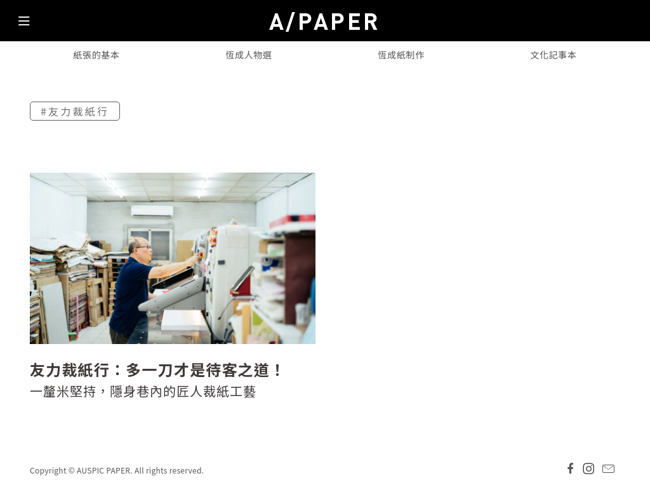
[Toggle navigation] (24, 24)
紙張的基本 (96, 54)
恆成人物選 (248, 54)
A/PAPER (325, 21)
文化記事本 (553, 54)
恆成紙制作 (401, 54)
